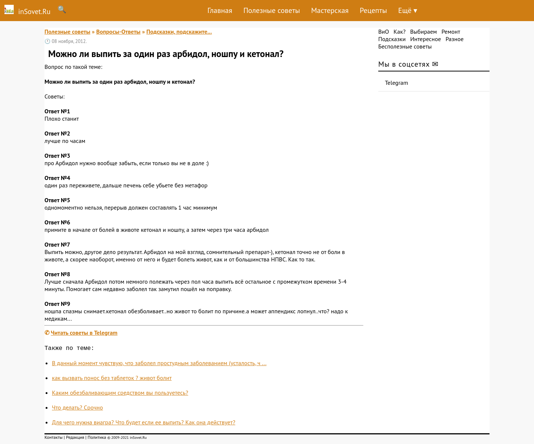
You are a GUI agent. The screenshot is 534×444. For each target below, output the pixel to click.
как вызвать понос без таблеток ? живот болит (112, 379)
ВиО (383, 31)
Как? (399, 31)
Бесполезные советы (405, 46)
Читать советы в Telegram (84, 332)
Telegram (396, 82)
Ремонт (450, 31)
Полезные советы (271, 10)
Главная (219, 10)
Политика (97, 438)
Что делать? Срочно (77, 409)
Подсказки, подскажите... (179, 31)
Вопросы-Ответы (118, 31)
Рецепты (373, 10)
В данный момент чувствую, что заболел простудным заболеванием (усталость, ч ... (159, 364)
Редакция (75, 438)
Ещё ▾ (407, 10)
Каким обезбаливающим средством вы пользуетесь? (120, 394)
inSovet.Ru (25, 10)
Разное (454, 39)
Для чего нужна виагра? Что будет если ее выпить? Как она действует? (143, 423)
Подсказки (392, 39)
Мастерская (330, 10)
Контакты (53, 438)
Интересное (425, 39)
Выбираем (423, 31)
